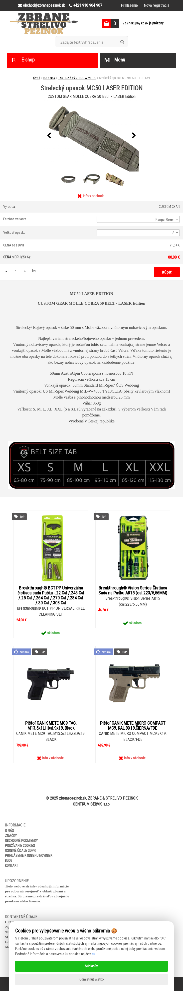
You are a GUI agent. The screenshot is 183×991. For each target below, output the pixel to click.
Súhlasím (91, 966)
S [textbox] (174, 233)
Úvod (36, 78)
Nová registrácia (156, 5)
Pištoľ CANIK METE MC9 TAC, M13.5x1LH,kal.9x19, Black (50, 726)
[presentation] (49, 135)
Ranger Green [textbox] (165, 220)
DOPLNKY (49, 78)
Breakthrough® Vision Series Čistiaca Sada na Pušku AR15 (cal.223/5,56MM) (132, 590)
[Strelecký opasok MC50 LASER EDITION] (91, 136)
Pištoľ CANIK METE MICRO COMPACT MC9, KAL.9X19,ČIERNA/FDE (132, 726)
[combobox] (138, 219)
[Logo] (43, 23)
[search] (122, 42)
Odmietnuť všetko (91, 979)
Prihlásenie (129, 5)
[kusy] (15, 271)
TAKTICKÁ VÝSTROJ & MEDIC (77, 78)
